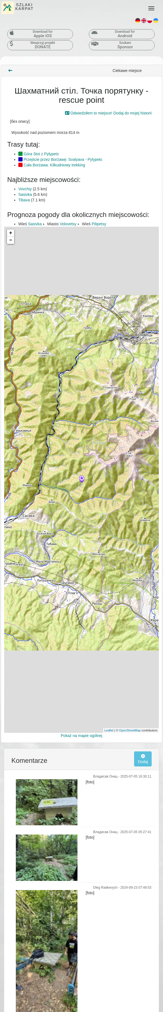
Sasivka (25, 194)
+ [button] (10, 233)
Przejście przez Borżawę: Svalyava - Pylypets (60, 159)
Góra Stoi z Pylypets (38, 154)
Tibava (24, 200)
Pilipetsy (99, 224)
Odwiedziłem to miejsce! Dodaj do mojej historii (108, 113)
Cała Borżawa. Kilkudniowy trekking (51, 165)
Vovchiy (25, 189)
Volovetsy (68, 224)
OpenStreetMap (130, 730)
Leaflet (109, 730)
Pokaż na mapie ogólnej (81, 735)
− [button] (10, 240)
